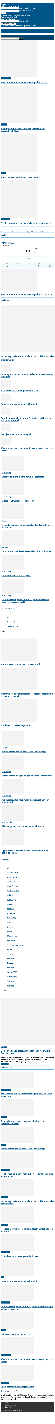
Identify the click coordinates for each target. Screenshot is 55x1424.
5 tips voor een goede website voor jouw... (20, 177)
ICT (3, 846)
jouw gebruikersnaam (27, 8)
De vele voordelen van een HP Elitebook (19, 404)
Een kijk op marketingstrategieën (16, 434)
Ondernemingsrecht (15, 945)
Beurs (9, 904)
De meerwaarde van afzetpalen (16, 575)
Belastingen (11, 900)
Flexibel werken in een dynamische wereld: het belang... (26, 223)
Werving (4, 124)
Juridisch (10, 927)
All (8, 617)
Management (12, 936)
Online (3, 173)
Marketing (11, 940)
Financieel (11, 913)
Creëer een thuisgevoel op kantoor (18, 501)
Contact (8, 1407)
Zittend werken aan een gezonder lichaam (20, 390)
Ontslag (10, 954)
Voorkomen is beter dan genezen (16, 725)
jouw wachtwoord (26, 10)
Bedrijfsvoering (13, 891)
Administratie (6, 78)
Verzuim (5, 547)
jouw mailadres (24, 21)
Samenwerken (10, 1405)
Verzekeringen (12, 977)
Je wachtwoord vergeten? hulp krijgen (15, 15)
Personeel (11, 963)
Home (7, 1403)
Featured (10, 909)
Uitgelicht (11, 622)
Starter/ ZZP (12, 972)
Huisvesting (5, 219)
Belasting (11, 895)
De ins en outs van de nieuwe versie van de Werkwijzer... (27, 551)
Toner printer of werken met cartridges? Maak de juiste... (27, 294)
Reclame (5, 521)
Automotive (11, 882)
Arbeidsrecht (7, 822)
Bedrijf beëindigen (14, 886)
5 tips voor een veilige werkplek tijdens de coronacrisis (27, 776)
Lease (9, 931)
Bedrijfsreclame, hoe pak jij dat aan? (17, 1387)
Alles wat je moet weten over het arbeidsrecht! (23, 826)
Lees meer (5, 1064)
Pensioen (10, 958)
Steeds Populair (13, 626)
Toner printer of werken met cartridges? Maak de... (24, 82)
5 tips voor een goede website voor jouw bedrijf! (24, 752)
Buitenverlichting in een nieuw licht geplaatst (23, 477)
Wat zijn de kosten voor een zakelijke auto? (20, 664)
